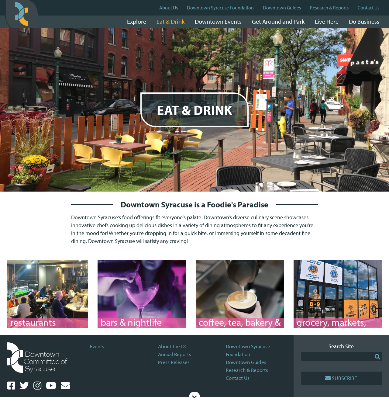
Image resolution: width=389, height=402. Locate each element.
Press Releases (174, 367)
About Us (168, 8)
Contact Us (368, 8)
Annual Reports (174, 359)
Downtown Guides (282, 8)
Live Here (327, 21)
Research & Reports (329, 8)
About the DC (173, 351)
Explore (136, 21)
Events (97, 351)
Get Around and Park (278, 21)
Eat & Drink (170, 21)
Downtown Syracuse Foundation (220, 8)
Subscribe (341, 382)
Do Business (364, 21)
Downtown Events (218, 21)
